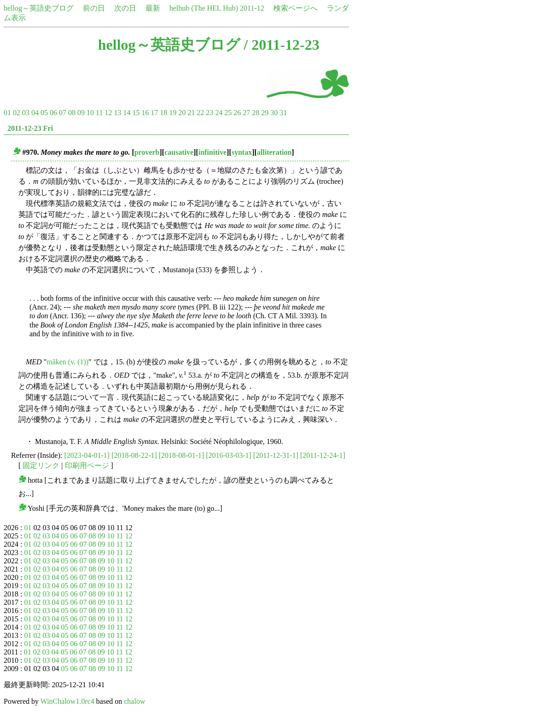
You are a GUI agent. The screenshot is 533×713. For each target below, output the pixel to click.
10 (90, 113)
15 (135, 113)
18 (163, 113)
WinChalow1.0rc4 (67, 701)
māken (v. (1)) (67, 362)
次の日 (125, 8)
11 (99, 113)
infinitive (212, 152)
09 (81, 113)
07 (62, 113)
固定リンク (41, 465)
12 (108, 113)
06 (53, 113)
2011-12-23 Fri (30, 128)
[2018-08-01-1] (181, 455)
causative (178, 152)
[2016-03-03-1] (228, 455)
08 (71, 113)
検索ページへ (295, 8)
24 (218, 113)
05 (44, 113)
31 (283, 113)
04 (35, 113)
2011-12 (252, 8)
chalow (134, 701)
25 (228, 113)
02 (16, 113)
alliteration (274, 152)
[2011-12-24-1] (322, 455)
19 (172, 113)
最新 (152, 8)
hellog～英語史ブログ (39, 8)
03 (25, 113)
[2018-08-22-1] (134, 455)
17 (154, 113)
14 (126, 113)
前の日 (94, 8)
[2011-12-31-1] (275, 455)
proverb (147, 152)
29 (264, 113)
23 (209, 113)
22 (200, 113)
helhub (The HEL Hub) (203, 8)
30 (274, 113)
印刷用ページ (87, 465)
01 (7, 113)
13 (117, 113)
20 (181, 113)
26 (237, 113)
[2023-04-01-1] (87, 455)
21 (191, 113)
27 (246, 113)
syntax (242, 152)
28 (255, 113)
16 (145, 113)
